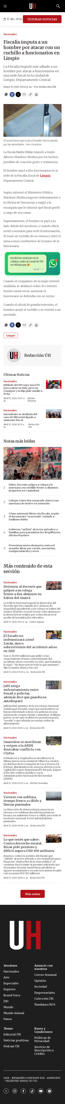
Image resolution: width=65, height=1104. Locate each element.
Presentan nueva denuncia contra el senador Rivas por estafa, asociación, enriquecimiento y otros (32, 548)
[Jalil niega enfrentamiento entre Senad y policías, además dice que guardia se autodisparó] (54, 685)
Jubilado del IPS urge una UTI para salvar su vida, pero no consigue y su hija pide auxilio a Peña (22, 389)
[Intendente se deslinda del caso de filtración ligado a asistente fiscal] (54, 413)
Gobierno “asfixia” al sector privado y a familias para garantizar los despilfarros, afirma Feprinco (35, 532)
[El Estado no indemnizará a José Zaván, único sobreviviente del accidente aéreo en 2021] (54, 634)
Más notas (32, 894)
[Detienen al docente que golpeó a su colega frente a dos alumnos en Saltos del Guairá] (54, 585)
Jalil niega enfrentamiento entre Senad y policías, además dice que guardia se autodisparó (24, 693)
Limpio (10, 335)
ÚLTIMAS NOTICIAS (42, 19)
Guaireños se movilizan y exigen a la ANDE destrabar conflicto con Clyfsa (22, 747)
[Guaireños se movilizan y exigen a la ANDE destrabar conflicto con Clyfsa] (54, 740)
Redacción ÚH (37, 355)
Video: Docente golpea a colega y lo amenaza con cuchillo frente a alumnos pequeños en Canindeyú (33, 487)
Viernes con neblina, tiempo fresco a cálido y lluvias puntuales (22, 801)
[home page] (32, 6)
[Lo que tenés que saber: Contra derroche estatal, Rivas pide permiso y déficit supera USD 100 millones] (54, 838)
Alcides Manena (32, 399)
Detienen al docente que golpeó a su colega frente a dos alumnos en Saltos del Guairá (22, 592)
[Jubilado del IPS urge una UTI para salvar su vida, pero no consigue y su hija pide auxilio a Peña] (54, 384)
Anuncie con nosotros (43, 967)
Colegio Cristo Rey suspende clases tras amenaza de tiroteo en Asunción (34, 502)
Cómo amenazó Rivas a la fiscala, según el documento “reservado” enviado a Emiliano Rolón (34, 516)
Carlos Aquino (36, 622)
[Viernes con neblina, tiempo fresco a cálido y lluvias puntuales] (54, 796)
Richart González (39, 783)
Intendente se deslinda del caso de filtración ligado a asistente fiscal (20, 417)
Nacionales (10, 34)
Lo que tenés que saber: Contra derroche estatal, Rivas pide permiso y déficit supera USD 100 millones (28, 845)
